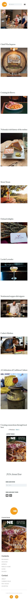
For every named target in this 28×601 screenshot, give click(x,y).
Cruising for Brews (8, 92)
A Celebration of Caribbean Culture (14, 370)
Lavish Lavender (7, 259)
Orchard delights (7, 219)
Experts (4, 564)
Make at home (6, 567)
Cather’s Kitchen (7, 333)
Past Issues (5, 584)
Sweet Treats (5, 182)
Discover (5, 562)
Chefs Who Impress (8, 44)
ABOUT (4, 579)
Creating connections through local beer (14, 426)
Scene (3, 569)
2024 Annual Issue (13, 474)
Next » (18, 430)
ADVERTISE (5, 586)
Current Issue (6, 581)
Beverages (5, 559)
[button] (24, 4)
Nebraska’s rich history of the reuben (14, 129)
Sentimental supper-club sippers (12, 296)
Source (4, 571)
